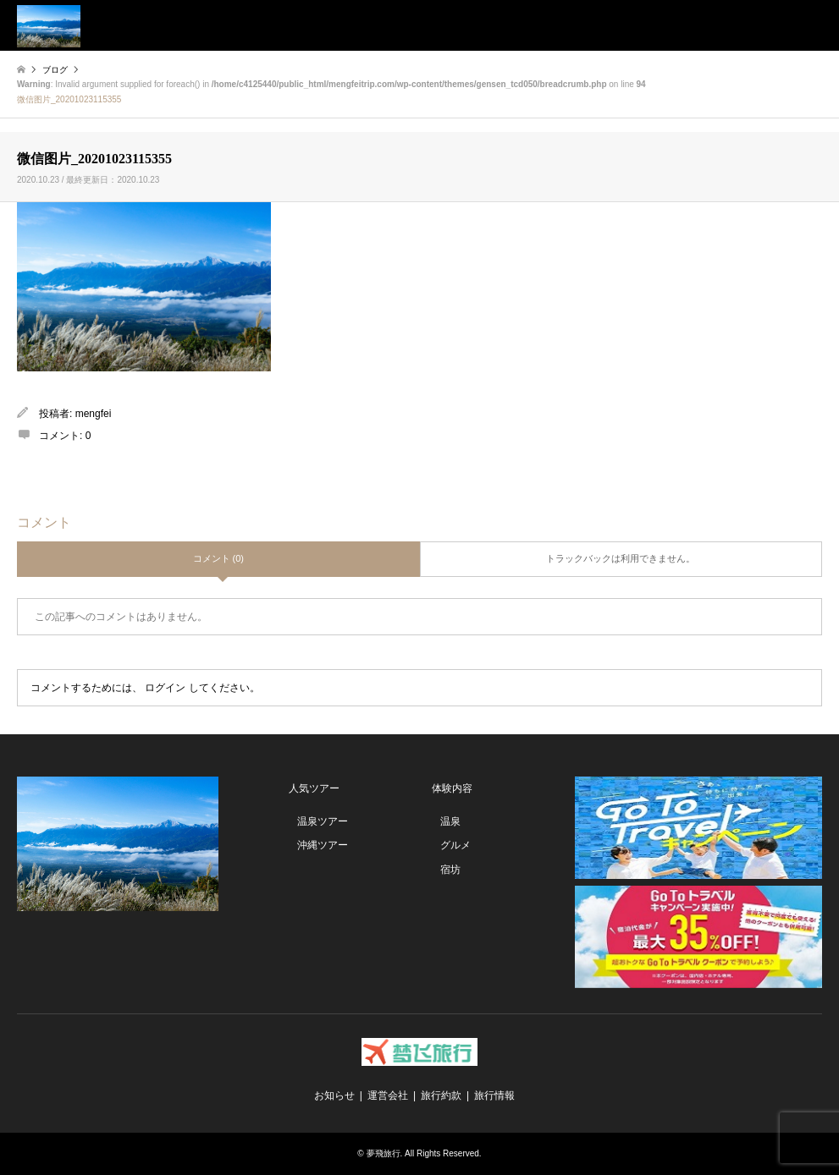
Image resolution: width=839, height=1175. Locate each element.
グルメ (455, 845)
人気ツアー (314, 788)
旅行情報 (494, 1095)
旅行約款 (441, 1095)
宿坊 (450, 870)
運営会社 (387, 1095)
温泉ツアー (322, 821)
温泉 (450, 821)
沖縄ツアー (322, 845)
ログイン (165, 688)
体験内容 (452, 788)
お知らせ (334, 1095)
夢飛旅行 (383, 1153)
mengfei (93, 414)
